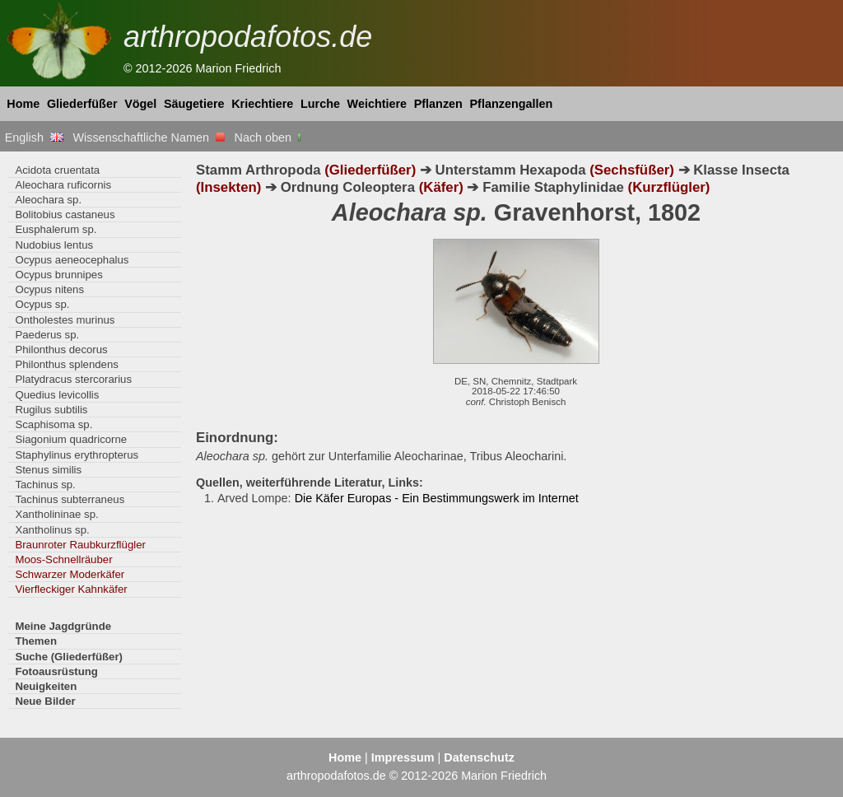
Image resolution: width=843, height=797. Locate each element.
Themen (36, 641)
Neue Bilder (45, 701)
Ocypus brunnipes (58, 274)
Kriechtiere (262, 103)
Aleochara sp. (48, 199)
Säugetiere (194, 103)
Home (23, 103)
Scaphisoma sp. (53, 424)
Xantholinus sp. (52, 530)
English (34, 137)
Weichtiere (377, 103)
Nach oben (270, 137)
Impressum (403, 757)
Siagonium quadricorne (71, 439)
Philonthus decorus (61, 349)
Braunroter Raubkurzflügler (80, 544)
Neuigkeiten (46, 686)
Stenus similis (48, 470)
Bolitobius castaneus (64, 214)
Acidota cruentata (57, 170)
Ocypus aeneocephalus (71, 260)
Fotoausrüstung (56, 671)
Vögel (140, 103)
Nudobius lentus (54, 245)
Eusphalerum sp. (55, 229)
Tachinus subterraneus (69, 499)
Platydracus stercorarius (73, 379)
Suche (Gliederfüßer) (69, 656)
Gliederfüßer (82, 103)
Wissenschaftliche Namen (148, 137)
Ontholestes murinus (64, 320)
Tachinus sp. (45, 484)
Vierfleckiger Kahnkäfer (71, 589)
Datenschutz (479, 757)
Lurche (320, 103)
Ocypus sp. (42, 304)
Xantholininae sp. (56, 514)
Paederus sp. (47, 335)
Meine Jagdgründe (63, 626)
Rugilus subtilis (51, 409)
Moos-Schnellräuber (63, 559)
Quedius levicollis (57, 395)
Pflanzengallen (511, 103)
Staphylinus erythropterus (76, 455)
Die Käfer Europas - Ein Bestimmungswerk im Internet (437, 498)
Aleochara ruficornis (63, 185)
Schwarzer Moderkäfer (69, 574)
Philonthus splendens (67, 364)
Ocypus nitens (49, 289)
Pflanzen (438, 103)
